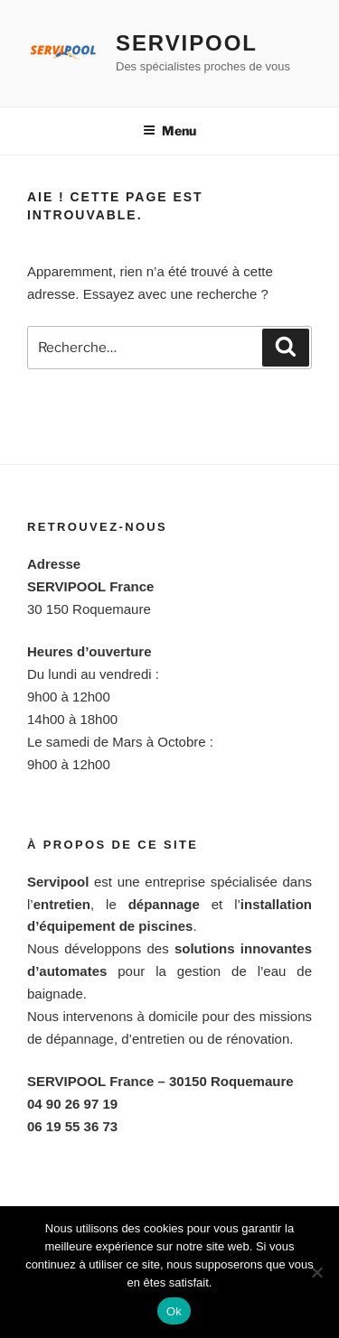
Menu (169, 130)
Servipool (187, 43)
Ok (174, 1311)
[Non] (316, 1272)
